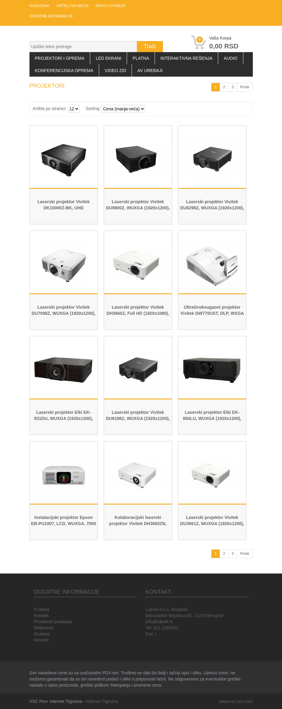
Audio (230, 58)
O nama (41, 609)
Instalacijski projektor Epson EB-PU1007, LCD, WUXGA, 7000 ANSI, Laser (63, 523)
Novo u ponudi (110, 6)
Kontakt (41, 615)
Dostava (42, 633)
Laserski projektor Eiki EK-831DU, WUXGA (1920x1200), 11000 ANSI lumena (63, 418)
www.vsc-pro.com (236, 701)
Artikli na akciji (72, 6)
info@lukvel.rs (159, 621)
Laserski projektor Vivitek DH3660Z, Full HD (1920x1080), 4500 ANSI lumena (137, 313)
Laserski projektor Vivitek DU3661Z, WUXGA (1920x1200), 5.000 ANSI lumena (212, 523)
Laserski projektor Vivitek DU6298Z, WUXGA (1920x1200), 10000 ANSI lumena (212, 207)
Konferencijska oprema (64, 70)
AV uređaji (149, 70)
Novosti (41, 640)
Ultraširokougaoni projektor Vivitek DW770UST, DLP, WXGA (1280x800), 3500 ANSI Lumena (212, 313)
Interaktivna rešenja (186, 58)
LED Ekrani (108, 58)
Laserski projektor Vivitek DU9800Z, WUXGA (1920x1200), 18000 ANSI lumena (138, 207)
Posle (244, 87)
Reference (44, 627)
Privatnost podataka (53, 621)
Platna (141, 58)
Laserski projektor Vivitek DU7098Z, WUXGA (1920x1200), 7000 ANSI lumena (63, 313)
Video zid (115, 70)
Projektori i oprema (60, 58)
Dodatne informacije (51, 16)
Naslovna (39, 6)
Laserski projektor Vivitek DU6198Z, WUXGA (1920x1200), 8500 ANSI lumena (138, 418)
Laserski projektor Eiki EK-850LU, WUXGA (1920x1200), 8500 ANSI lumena (212, 418)
